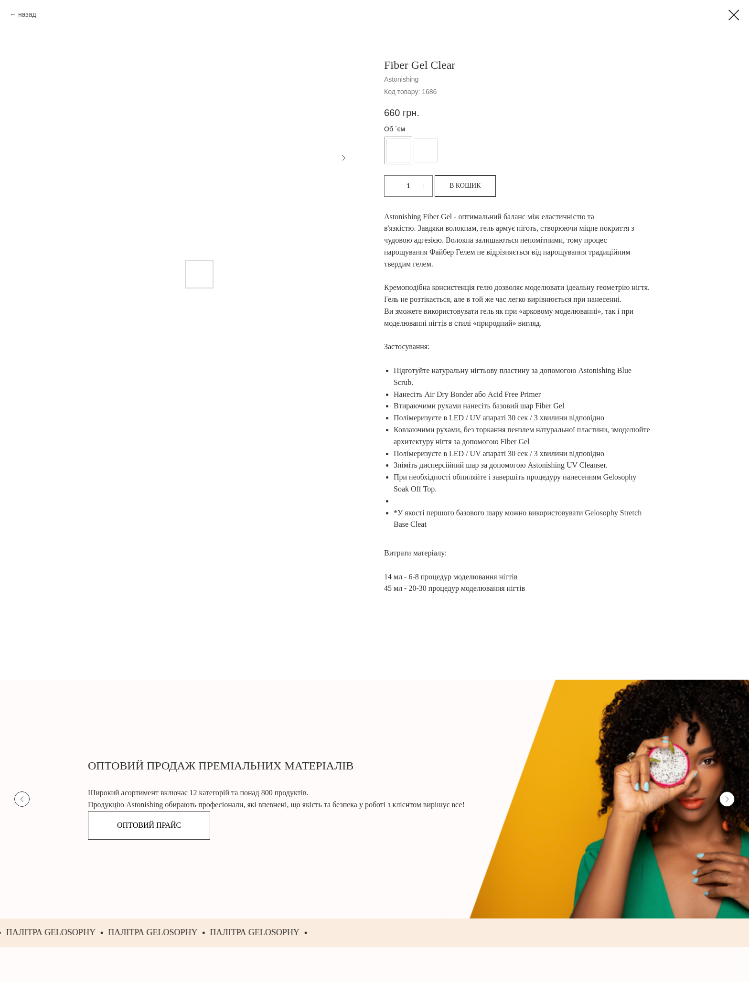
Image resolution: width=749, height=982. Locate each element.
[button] (149, 825)
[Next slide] (727, 799)
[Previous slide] (22, 799)
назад (27, 14)
